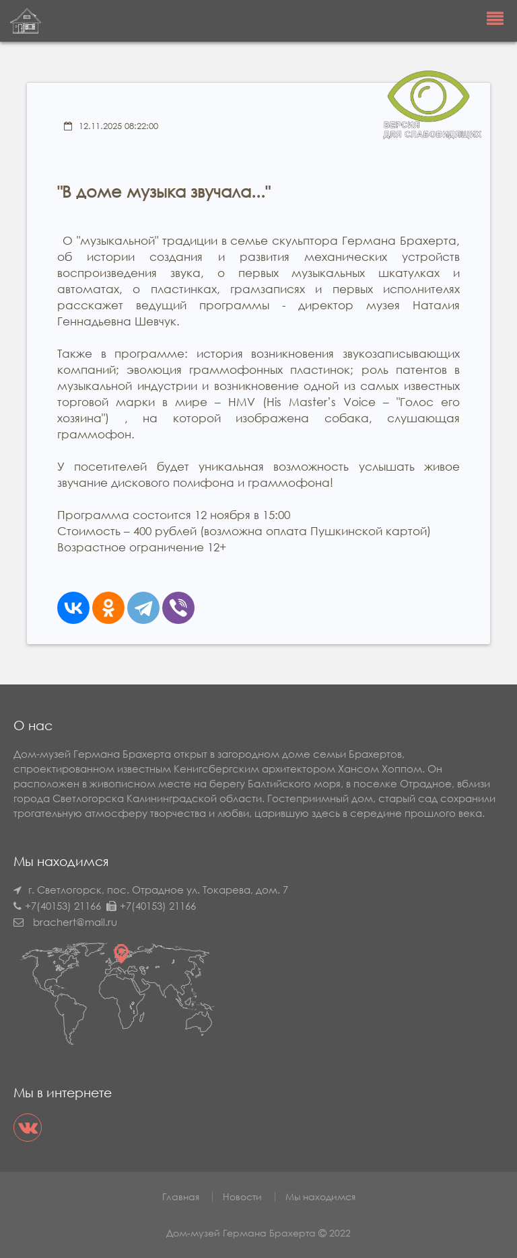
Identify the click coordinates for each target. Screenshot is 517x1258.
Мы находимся (320, 1196)
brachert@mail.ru (75, 922)
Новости (242, 1196)
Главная (180, 1196)
